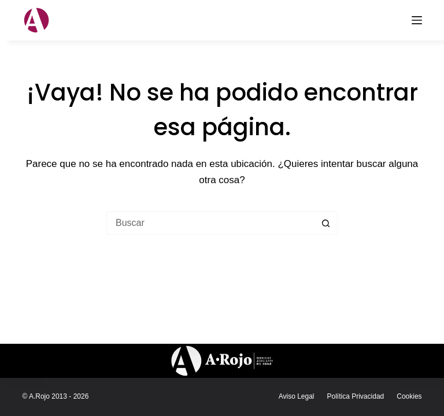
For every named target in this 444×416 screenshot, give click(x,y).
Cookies (409, 396)
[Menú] (417, 20)
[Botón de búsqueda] (326, 223)
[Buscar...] (210, 223)
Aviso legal (296, 396)
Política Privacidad (355, 396)
